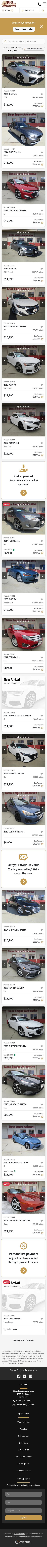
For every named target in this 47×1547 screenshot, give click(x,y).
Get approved (23, 1450)
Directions (23, 1443)
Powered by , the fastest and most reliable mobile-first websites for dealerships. (23, 1537)
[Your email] (23, 1510)
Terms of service (24, 1471)
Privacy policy (23, 1464)
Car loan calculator (23, 1457)
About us (23, 1429)
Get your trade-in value (24, 29)
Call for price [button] (10, 1329)
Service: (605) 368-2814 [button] (24, 1404)
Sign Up (23, 1518)
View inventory (23, 1422)
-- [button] (42, 1329)
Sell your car (23, 1436)
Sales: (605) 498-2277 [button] (23, 1400)
